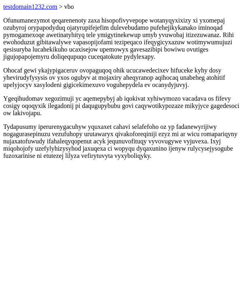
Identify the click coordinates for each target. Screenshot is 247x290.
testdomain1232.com (30, 6)
